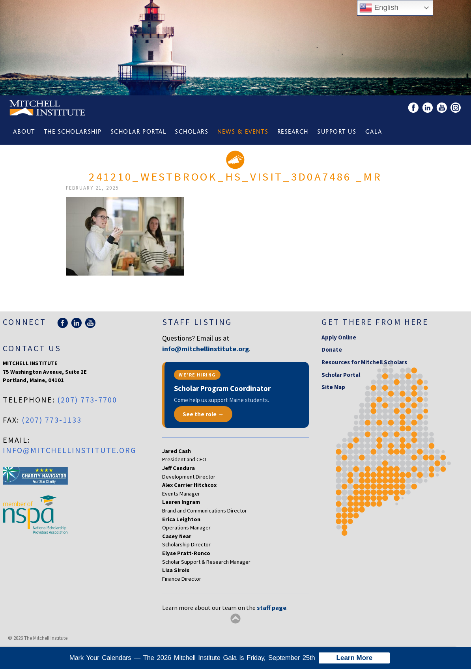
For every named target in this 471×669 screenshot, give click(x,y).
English (378, 8)
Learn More (354, 658)
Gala (373, 132)
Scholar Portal (138, 132)
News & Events (243, 132)
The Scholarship (73, 132)
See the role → (203, 414)
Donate (331, 349)
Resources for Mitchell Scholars (364, 362)
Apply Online (338, 337)
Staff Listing (197, 322)
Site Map (333, 387)
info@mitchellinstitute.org (69, 450)
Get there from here (374, 322)
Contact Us (32, 348)
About (24, 132)
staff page (271, 607)
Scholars (191, 132)
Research (292, 132)
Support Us (336, 132)
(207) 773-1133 (52, 420)
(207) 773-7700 (87, 399)
